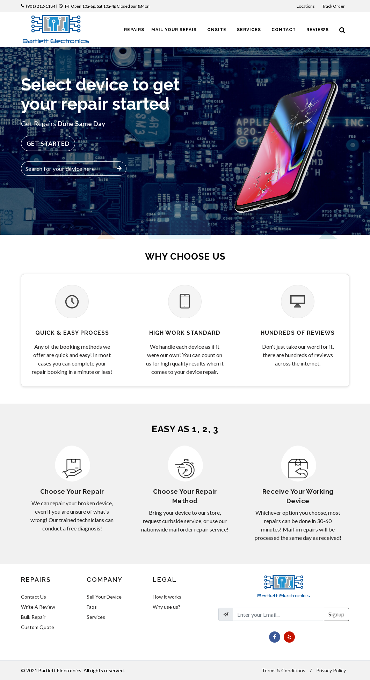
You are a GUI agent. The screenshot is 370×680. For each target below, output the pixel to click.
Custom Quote (37, 627)
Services (96, 617)
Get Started (48, 143)
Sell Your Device (104, 597)
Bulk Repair (33, 617)
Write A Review (38, 607)
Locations (306, 6)
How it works (167, 597)
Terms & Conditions (283, 670)
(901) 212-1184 (40, 6)
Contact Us (33, 597)
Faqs (92, 607)
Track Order (334, 6)
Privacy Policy (331, 670)
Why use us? (166, 607)
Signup (336, 614)
